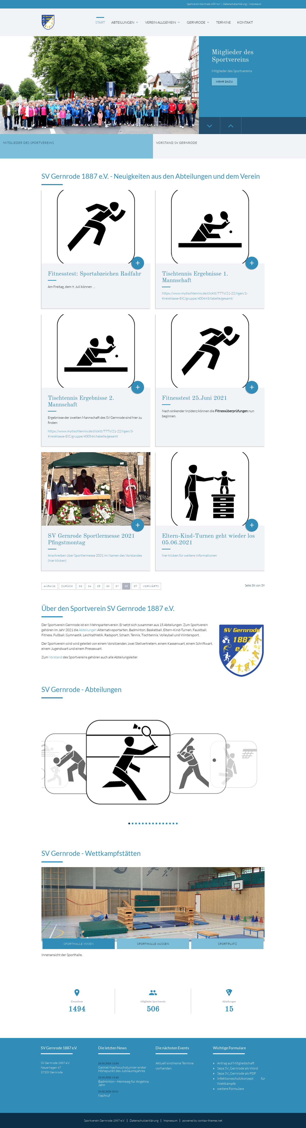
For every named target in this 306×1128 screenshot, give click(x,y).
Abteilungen (125, 22)
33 (80, 586)
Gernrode (198, 22)
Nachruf (104, 1095)
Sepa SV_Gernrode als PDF (236, 1073)
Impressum (255, 4)
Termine (223, 22)
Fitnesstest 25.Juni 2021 (194, 398)
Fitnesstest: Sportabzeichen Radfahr (94, 274)
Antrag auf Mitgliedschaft (235, 1063)
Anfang (49, 586)
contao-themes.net (210, 1120)
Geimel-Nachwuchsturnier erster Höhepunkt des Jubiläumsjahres (122, 1069)
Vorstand (55, 657)
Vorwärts (151, 586)
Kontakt (245, 22)
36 (108, 586)
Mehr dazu (224, 81)
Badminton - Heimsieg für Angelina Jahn (123, 1083)
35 (99, 586)
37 (117, 586)
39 (135, 586)
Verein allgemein (162, 22)
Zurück (67, 586)
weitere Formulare (230, 1089)
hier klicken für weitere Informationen (189, 555)
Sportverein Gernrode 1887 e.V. (204, 4)
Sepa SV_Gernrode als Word (237, 1068)
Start (100, 22)
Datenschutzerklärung (235, 4)
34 (89, 586)
